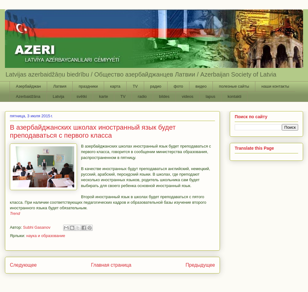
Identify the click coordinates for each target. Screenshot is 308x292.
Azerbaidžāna (28, 96)
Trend (15, 213)
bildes (164, 96)
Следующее (23, 265)
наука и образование (45, 235)
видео (200, 86)
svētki (82, 96)
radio (142, 96)
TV (135, 86)
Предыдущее (200, 265)
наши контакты (275, 86)
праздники (88, 86)
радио (155, 86)
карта (115, 86)
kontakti (234, 96)
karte (103, 96)
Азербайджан (28, 86)
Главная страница (111, 265)
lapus (210, 96)
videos (187, 96)
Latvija (58, 96)
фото (178, 86)
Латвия (60, 86)
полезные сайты (234, 86)
